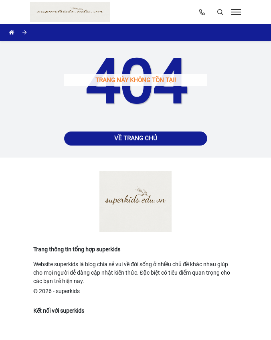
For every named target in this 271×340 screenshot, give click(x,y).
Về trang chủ (135, 138)
